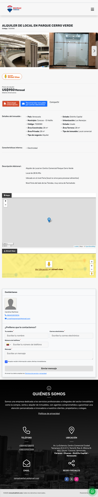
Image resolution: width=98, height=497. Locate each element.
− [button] (5, 205)
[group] (24, 51)
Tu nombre (9, 331)
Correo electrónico (57, 331)
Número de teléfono (13, 340)
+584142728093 (26, 445)
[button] (42, 66)
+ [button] (5, 201)
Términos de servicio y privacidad (36, 373)
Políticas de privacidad (49, 413)
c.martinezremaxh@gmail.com (18, 319)
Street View (12, 76)
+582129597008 (26, 449)
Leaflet (76, 246)
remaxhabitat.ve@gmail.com (26, 478)
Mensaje (8, 349)
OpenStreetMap (90, 246)
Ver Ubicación (42, 269)
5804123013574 (13, 315)
